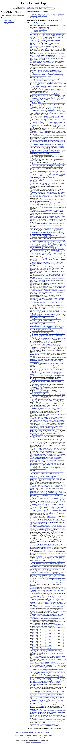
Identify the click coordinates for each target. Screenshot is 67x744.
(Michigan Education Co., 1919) (47, 286)
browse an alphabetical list (26, 8)
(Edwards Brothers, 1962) (47, 334)
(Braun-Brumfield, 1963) (42, 331)
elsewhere (20, 15)
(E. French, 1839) (47, 175)
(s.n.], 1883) (41, 646)
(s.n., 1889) (45, 302)
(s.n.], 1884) (41, 640)
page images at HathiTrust (40, 30)
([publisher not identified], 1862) (48, 315)
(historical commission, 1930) (47, 211)
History (6, 23)
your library (13, 15)
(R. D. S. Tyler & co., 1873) (47, 441)
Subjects (45, 735)
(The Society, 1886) (42, 516)
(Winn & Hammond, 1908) (47, 339)
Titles (39, 735)
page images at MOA (39, 31)
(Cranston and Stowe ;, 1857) (48, 512)
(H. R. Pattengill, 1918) (47, 279)
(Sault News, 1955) (43, 322)
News (25, 738)
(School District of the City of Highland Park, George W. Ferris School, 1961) (48, 348)
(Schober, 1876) (47, 621)
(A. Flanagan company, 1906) (46, 202)
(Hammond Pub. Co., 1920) (44, 283)
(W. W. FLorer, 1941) (45, 79)
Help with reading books (22, 732)
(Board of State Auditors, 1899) (42, 540)
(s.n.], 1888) (41, 633)
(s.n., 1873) (48, 664)
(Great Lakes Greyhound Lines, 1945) (47, 240)
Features (30, 738)
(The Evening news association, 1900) (47, 94)
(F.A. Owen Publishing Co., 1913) (46, 295)
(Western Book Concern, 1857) (48, 360)
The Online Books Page (33, 3)
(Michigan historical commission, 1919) (48, 618)
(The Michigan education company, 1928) (48, 122)
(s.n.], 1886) (41, 636)
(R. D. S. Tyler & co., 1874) (48, 546)
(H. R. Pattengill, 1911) (47, 57)
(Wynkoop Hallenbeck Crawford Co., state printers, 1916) (48, 671)
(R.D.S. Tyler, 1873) (47, 521)
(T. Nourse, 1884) (42, 155)
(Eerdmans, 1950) (46, 233)
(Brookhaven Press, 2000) (48, 611)
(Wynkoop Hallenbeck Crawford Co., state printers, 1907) (47, 62)
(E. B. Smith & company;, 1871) (46, 75)
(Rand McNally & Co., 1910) (48, 687)
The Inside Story (44, 738)
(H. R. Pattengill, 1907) (47, 245)
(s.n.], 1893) (41, 630)
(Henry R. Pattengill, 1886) (47, 103)
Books (20, 738)
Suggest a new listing (45, 732)
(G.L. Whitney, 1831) (47, 720)
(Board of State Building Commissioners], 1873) (48, 680)
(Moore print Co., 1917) (44, 443)
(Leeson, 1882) (48, 326)
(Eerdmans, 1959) (46, 715)
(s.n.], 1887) (41, 659)
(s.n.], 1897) (46, 624)
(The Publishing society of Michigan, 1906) (47, 146)
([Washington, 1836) (48, 601)
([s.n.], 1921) (47, 568)
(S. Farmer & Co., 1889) (44, 593)
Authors (35, 735)
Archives (36, 738)
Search (21, 735)
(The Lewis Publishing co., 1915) (46, 414)
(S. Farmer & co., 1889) (46, 459)
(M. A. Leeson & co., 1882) (48, 500)
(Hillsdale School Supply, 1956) (48, 237)
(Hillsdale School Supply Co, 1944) (48, 274)
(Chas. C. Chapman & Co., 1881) (47, 419)
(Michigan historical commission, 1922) (47, 185)
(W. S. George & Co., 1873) (48, 450)
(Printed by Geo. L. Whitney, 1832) (48, 711)
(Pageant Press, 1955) (44, 86)
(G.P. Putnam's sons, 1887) (46, 119)
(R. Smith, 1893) (47, 196)
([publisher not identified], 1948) (47, 400)
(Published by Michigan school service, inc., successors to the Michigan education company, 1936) (47, 376)
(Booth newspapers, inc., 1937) (47, 249)
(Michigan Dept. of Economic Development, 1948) (47, 410)
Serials (50, 735)
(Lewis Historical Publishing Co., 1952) (47, 267)
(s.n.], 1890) (41, 627)
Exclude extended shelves (46, 7)
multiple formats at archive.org (41, 28)
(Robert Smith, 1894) (47, 254)
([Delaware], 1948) (40, 384)
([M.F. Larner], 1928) (46, 319)
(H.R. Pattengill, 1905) (47, 368)
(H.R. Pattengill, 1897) (47, 291)
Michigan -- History (9, 22)
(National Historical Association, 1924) (47, 428)
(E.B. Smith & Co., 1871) (46, 435)
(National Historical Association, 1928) (47, 477)
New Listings (28, 735)
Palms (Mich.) (7, 20)
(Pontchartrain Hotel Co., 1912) (47, 695)
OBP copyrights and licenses (33, 742)
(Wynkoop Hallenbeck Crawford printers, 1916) (48, 112)
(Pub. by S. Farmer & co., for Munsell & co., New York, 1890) (47, 151)
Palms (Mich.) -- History (40, 11)
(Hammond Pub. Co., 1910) (44, 199)
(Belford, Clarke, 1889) (43, 271)
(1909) (40, 392)
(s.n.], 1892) (41, 643)
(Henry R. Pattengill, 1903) (47, 310)
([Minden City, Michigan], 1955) (47, 15)
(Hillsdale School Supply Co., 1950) (47, 223)
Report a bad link (34, 732)
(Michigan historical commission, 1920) (47, 126)
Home (16, 735)
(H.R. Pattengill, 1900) (47, 219)
